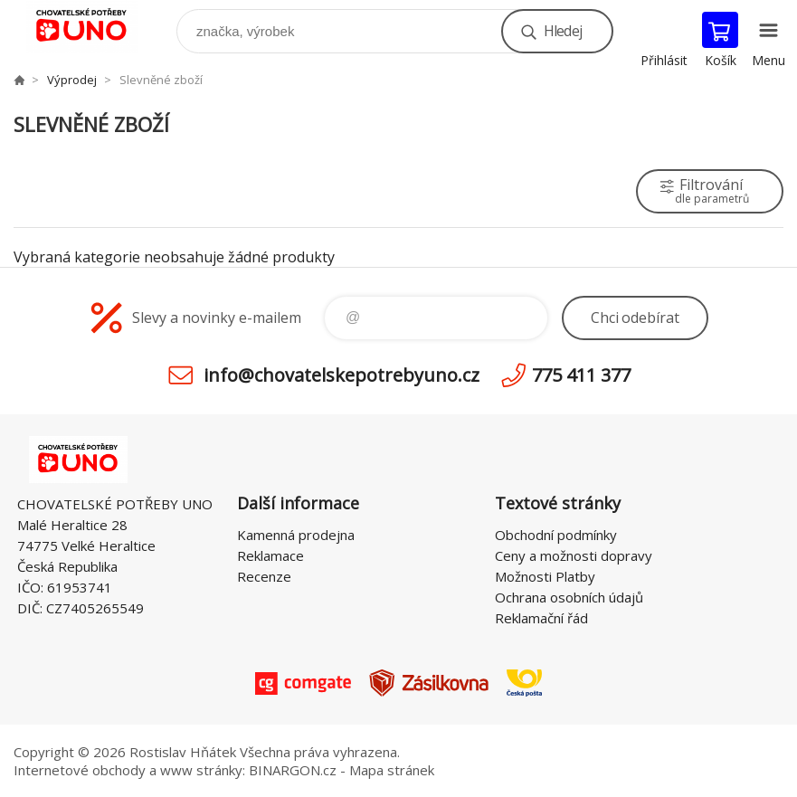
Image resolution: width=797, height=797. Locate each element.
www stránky (201, 770)
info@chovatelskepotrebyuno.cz (341, 375)
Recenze (264, 576)
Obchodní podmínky (556, 535)
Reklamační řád (541, 618)
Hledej (563, 31)
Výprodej (72, 79)
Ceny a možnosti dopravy (573, 555)
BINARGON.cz (293, 770)
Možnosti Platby (545, 576)
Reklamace (270, 555)
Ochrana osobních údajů (569, 597)
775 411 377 (581, 375)
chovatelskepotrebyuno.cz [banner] (94, 26)
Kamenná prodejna (296, 535)
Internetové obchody (80, 770)
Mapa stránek (391, 770)
